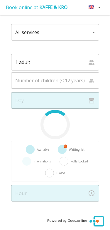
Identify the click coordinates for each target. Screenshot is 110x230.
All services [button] (27, 32)
